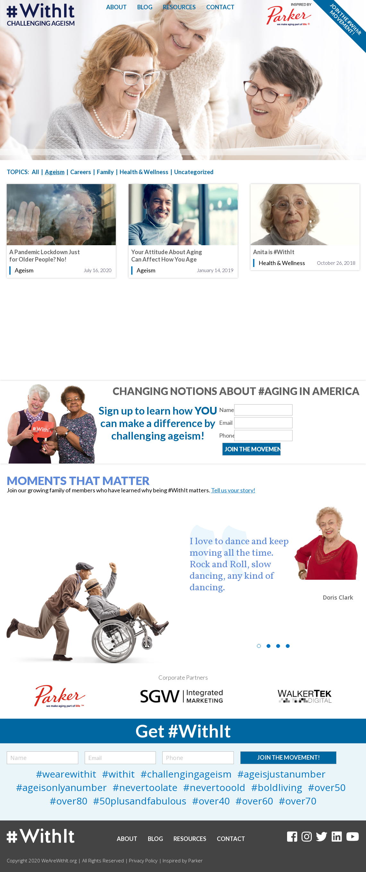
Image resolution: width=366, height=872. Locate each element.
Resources (179, 7)
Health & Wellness (144, 171)
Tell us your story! (233, 490)
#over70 (297, 800)
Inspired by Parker (183, 860)
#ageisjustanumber (281, 773)
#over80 (68, 800)
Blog (144, 7)
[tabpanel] (275, 553)
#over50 (326, 787)
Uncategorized (194, 171)
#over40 (211, 800)
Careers (80, 171)
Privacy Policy (143, 860)
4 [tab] (288, 646)
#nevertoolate (145, 787)
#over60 (254, 800)
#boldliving (276, 787)
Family (105, 171)
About (116, 7)
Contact (220, 7)
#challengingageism (186, 773)
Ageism (54, 171)
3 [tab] (278, 646)
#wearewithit (66, 773)
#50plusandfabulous (139, 800)
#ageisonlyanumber (61, 787)
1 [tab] (259, 646)
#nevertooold (214, 787)
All (35, 171)
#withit (118, 773)
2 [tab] (268, 646)
